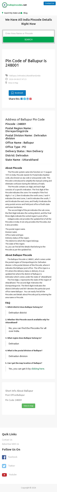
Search (28, 39)
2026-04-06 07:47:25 (15, 79)
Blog (25, 13)
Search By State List (12, 13)
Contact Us (49, 3)
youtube (9, 474)
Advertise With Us (10, 444)
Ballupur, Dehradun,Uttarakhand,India (22, 76)
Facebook (9, 457)
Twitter (8, 466)
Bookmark (17, 93)
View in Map (11, 83)
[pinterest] (30, 98)
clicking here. (38, 368)
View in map (28, 406)
